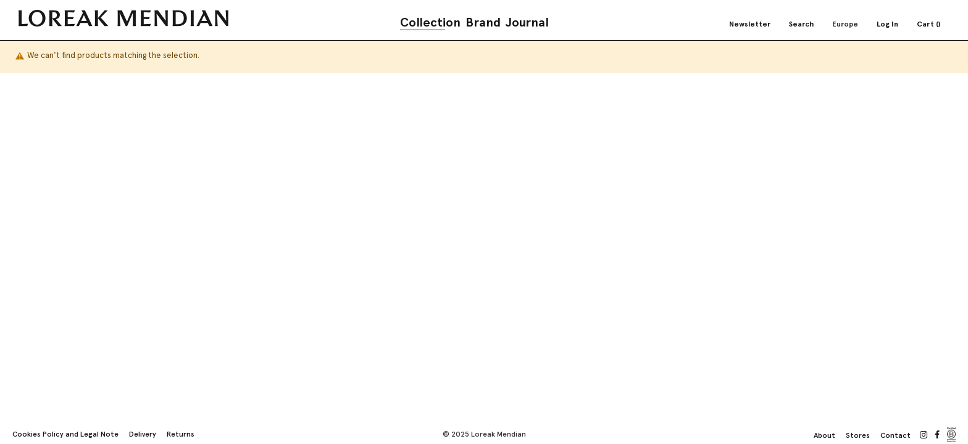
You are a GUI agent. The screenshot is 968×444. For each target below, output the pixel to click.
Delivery (142, 434)
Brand (483, 22)
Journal (527, 22)
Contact (895, 435)
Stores (858, 435)
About (824, 435)
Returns (180, 434)
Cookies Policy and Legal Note (65, 434)
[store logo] (123, 18)
